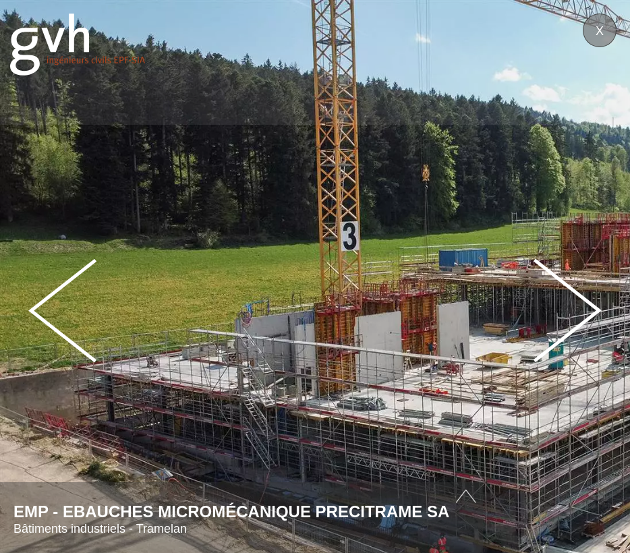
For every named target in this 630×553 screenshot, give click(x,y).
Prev (62, 310)
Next (567, 310)
